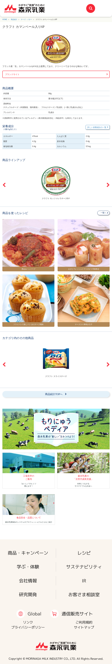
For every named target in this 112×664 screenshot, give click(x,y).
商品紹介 (14, 19)
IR (84, 580)
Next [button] (108, 185)
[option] (56, 182)
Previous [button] (4, 185)
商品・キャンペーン (28, 553)
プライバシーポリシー (28, 627)
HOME (4, 19)
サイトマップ (84, 627)
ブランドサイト (12, 74)
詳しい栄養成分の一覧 (96, 127)
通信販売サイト (77, 614)
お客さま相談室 (84, 594)
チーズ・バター (26, 19)
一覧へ (103, 213)
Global (34, 614)
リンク (28, 622)
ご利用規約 (84, 622)
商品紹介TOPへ (53, 394)
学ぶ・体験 (28, 567)
